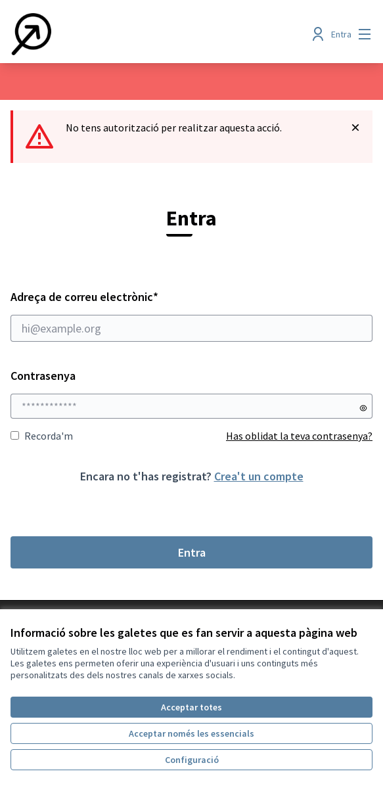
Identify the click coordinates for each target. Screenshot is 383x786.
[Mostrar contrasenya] (363, 408)
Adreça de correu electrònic (191, 315)
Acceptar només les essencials (191, 733)
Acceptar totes (191, 707)
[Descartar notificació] (355, 127)
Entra (192, 552)
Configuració (192, 760)
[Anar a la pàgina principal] (145, 34)
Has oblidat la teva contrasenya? (299, 435)
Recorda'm (42, 435)
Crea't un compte (259, 476)
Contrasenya (43, 375)
